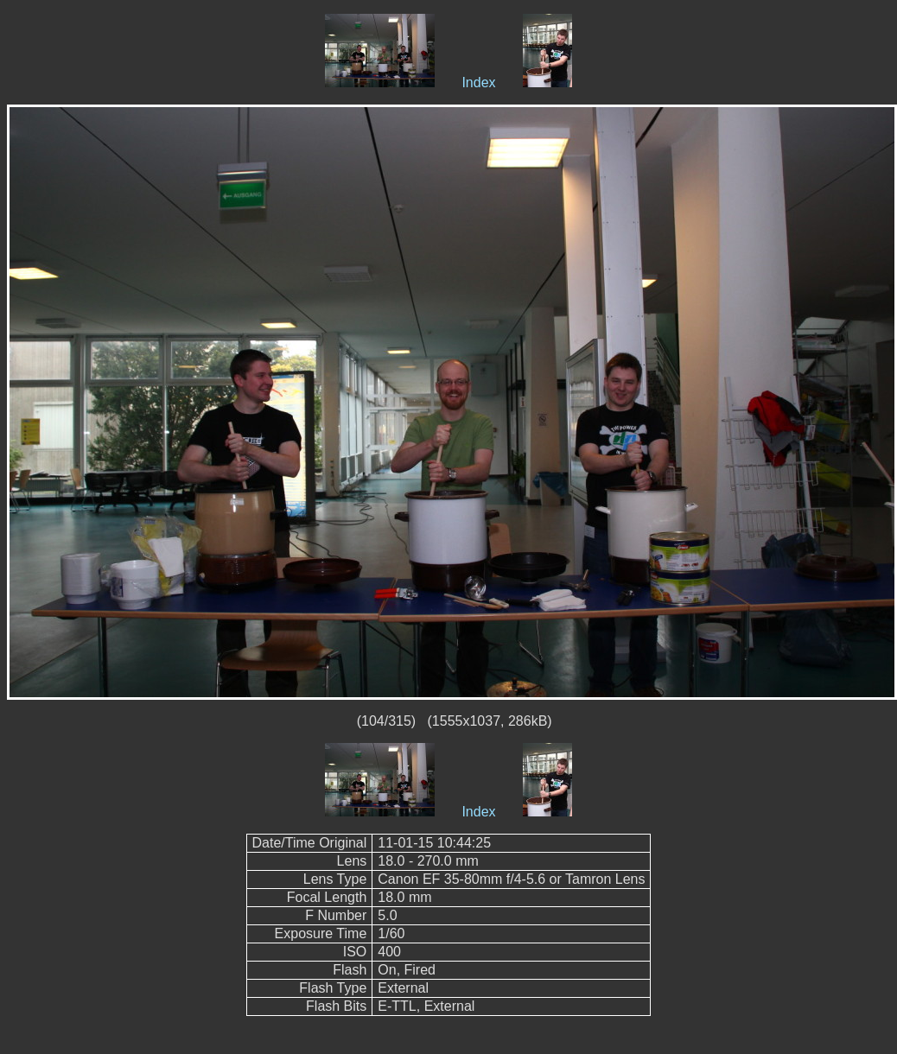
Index (478, 82)
